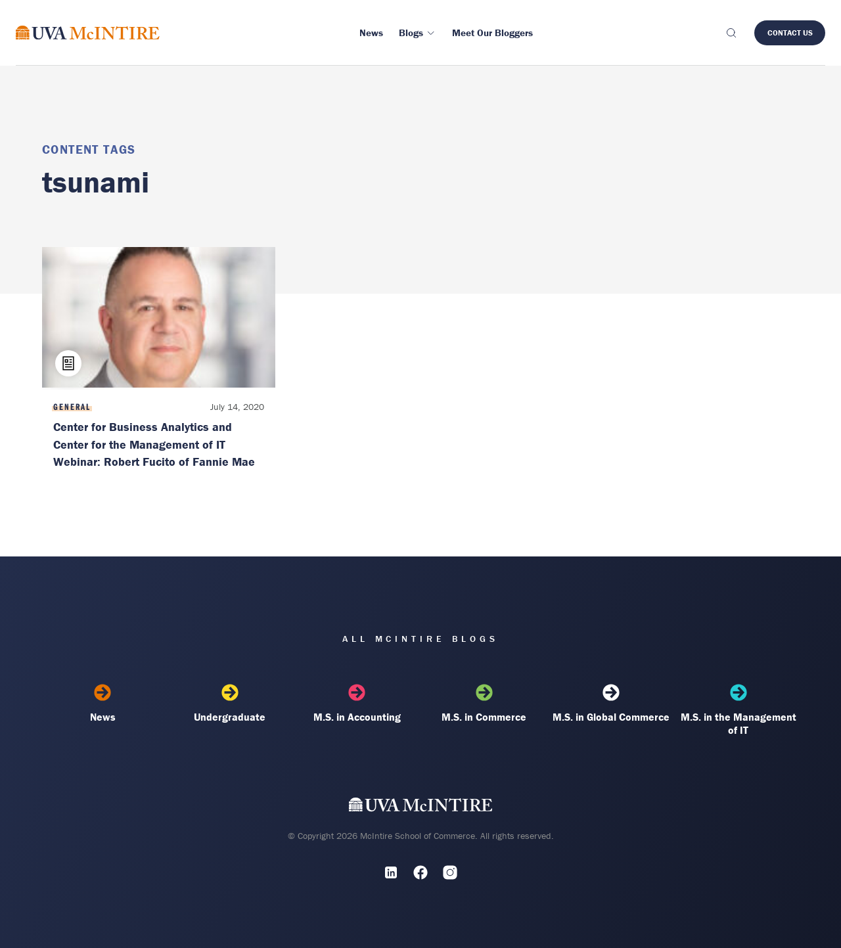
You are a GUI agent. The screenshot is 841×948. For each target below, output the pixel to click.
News (102, 703)
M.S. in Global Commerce (611, 703)
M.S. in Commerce (484, 703)
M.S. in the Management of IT (738, 710)
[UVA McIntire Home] (421, 807)
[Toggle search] (731, 33)
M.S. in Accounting (356, 703)
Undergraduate (230, 703)
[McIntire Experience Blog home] (88, 32)
